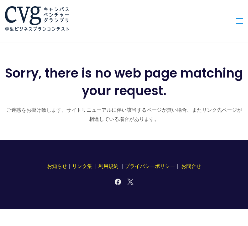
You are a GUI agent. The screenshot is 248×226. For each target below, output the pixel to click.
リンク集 (82, 166)
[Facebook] (118, 182)
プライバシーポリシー (150, 166)
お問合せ (191, 166)
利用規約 (108, 166)
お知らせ (57, 166)
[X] (130, 182)
